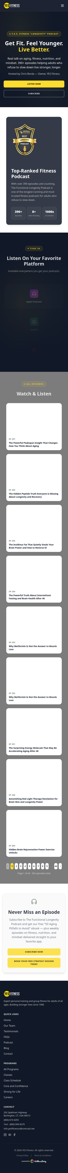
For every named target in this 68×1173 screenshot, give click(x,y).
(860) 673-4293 (11, 1119)
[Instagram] (5, 1134)
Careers (8, 1097)
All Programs (11, 1069)
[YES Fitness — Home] (12, 5)
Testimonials (11, 1031)
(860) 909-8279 (17, 1124)
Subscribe (34, 93)
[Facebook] (14, 1134)
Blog (6, 1048)
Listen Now (34, 83)
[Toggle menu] (62, 5)
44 (56, 866)
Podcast (8, 1042)
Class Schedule (12, 1080)
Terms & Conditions (42, 1155)
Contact (8, 1053)
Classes (8, 1075)
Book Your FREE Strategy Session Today (34, 964)
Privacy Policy (22, 1155)
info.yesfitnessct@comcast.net (19, 1128)
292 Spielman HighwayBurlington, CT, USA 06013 (17, 1114)
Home (7, 1020)
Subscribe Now (34, 953)
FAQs (7, 1037)
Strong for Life (12, 1091)
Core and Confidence (16, 1086)
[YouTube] (9, 1134)
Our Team (9, 1025)
